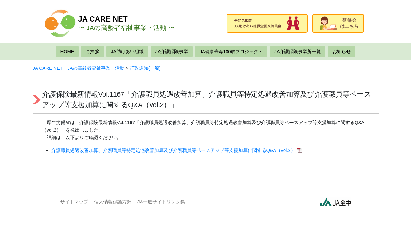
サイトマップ (74, 201)
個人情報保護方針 (112, 201)
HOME (67, 51)
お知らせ (341, 51)
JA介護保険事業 (171, 51)
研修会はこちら (339, 23)
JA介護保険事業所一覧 (297, 51)
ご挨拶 (92, 51)
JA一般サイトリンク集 (161, 201)
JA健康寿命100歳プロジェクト (231, 51)
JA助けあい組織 (127, 51)
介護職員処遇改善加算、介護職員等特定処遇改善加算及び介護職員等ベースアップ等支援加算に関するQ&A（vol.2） (173, 150)
